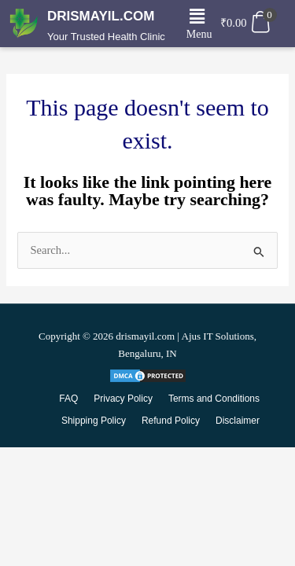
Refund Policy (171, 420)
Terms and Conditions (214, 398)
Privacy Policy (123, 398)
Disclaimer (238, 420)
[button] (196, 16)
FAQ (68, 398)
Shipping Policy (93, 420)
